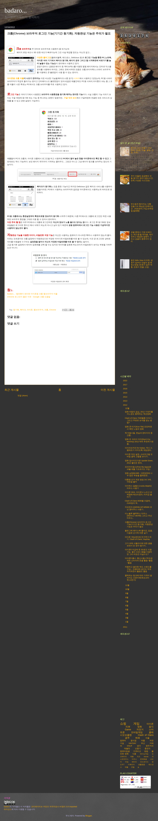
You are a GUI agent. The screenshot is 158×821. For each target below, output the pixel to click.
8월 (127, 597)
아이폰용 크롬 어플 (15, 78)
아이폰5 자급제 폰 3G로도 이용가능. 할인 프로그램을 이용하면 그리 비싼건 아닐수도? (138, 552)
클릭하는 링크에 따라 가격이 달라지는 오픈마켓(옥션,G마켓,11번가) (138, 577)
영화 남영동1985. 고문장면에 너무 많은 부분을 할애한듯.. (138, 474)
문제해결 (143, 759)
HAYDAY (132, 743)
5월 (127, 609)
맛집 (126, 762)
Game (128, 729)
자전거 (140, 729)
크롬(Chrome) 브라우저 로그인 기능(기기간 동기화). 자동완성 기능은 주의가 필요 (139, 524)
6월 (127, 606)
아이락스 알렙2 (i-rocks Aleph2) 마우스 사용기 (138, 487)
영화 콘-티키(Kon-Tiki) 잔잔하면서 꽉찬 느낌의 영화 (138, 428)
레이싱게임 (144, 754)
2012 (125, 405)
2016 (125, 389)
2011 (125, 627)
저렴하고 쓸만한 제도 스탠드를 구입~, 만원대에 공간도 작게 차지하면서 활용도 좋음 (138, 569)
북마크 (23, 310)
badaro (7, 807)
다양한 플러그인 (44, 57)
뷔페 (137, 738)
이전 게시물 (108, 389)
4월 (127, 614)
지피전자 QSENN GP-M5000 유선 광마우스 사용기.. (138, 508)
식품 (134, 754)
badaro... (15, 10)
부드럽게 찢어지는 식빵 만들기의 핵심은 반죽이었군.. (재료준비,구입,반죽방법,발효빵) (142, 207)
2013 (125, 401)
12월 (127, 408)
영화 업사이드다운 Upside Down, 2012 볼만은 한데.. (139, 462)
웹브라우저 (38, 310)
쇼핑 (123, 723)
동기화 (16, 310)
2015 (125, 393)
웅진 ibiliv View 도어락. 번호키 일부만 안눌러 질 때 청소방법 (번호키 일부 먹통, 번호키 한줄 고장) (142, 263)
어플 (147, 738)
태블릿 (127, 749)
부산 (143, 743)
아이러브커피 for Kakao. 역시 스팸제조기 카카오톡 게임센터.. (138, 449)
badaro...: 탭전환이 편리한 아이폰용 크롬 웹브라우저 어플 (32, 294)
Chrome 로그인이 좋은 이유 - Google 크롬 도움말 (28, 297)
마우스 (134, 759)
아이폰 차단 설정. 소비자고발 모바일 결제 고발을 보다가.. (138, 455)
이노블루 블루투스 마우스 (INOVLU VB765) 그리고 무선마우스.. (138, 516)
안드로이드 (144, 762)
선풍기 (138, 749)
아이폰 (30, 310)
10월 (127, 589)
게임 (136, 723)
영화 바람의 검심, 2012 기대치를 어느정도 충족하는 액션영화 (139, 413)
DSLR (129, 746)
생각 (139, 746)
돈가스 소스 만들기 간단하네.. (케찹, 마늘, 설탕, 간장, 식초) (142, 150)
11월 (127, 585)
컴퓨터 (123, 741)
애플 (126, 767)
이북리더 (131, 764)
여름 (143, 741)
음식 (151, 726)
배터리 (134, 762)
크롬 (46, 310)
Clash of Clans (146, 735)
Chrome (52, 310)
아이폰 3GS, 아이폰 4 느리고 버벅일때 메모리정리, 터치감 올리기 (138, 494)
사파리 (77, 78)
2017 (125, 385)
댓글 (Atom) (23, 396)
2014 (125, 397)
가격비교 (137, 751)
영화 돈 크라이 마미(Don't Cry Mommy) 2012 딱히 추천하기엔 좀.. (139, 441)
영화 (139, 726)
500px (122, 47)
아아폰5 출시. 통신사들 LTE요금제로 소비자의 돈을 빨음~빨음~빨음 (139, 560)
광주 (127, 738)
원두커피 (150, 746)
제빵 (132, 757)
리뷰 (128, 726)
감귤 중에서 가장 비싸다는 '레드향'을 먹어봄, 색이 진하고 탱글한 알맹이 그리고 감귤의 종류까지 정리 (142, 236)
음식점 (133, 741)
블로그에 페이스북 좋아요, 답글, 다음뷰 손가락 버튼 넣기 (138, 532)
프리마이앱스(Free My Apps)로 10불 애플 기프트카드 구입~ (138, 468)
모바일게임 (137, 732)
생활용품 (141, 764)
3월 (127, 618)
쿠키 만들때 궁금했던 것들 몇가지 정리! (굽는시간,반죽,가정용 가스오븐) (142, 178)
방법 (146, 751)
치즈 (138, 757)
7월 (127, 601)
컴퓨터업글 (125, 751)
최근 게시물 (11, 389)
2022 (125, 381)
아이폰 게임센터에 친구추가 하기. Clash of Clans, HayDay (138, 538)
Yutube (123, 51)
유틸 (132, 767)
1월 (127, 622)
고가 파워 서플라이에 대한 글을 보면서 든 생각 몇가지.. (138, 544)
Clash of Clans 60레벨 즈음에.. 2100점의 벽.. (138, 502)
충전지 (147, 749)
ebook (146, 757)
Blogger (88, 816)
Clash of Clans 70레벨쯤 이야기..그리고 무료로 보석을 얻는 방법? (139, 420)
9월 (127, 593)
